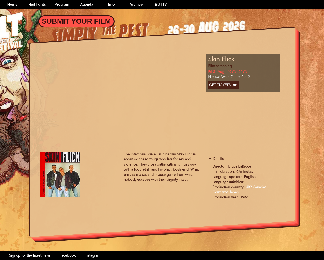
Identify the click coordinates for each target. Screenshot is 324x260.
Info (111, 4)
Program (61, 4)
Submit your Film (76, 21)
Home (12, 4)
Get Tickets (223, 85)
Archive (136, 4)
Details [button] (218, 159)
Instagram (92, 256)
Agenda (86, 4)
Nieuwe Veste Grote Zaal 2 (229, 77)
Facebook (67, 256)
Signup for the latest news (29, 256)
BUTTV (161, 4)
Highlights (37, 4)
